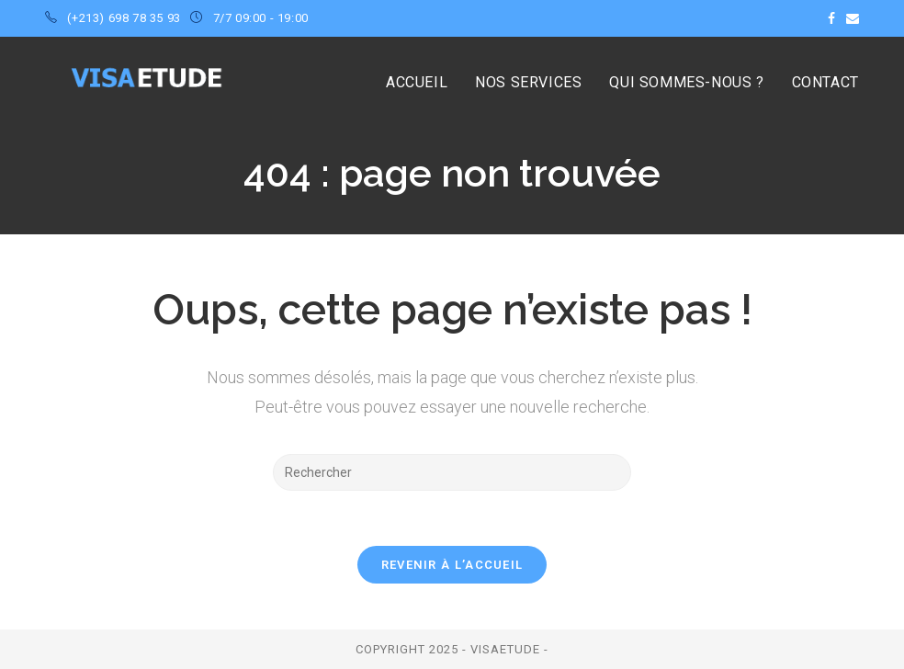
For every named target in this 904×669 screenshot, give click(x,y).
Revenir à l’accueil (452, 565)
